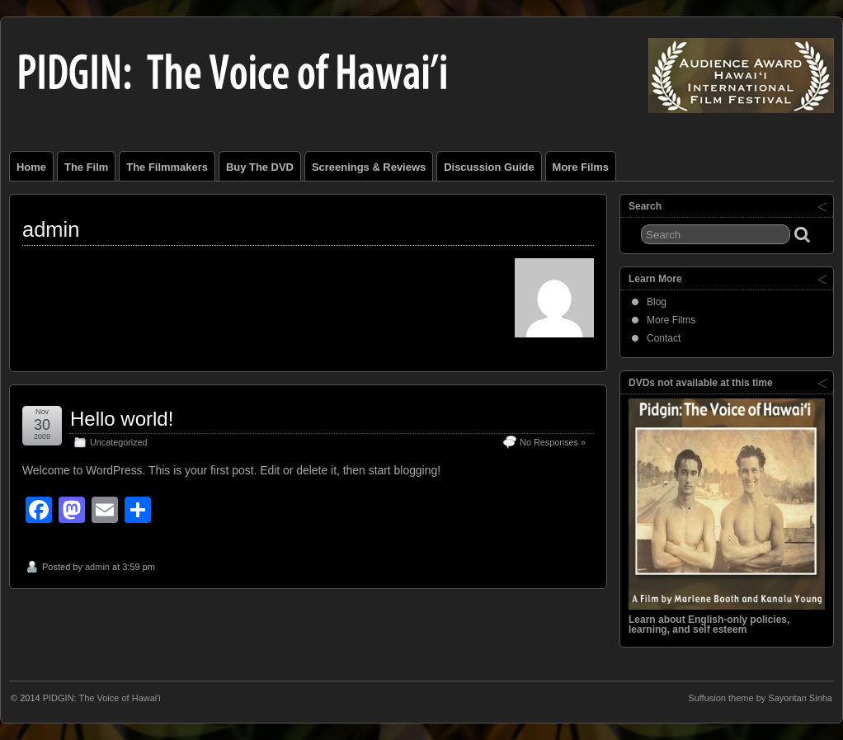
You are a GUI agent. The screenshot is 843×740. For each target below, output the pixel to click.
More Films (581, 167)
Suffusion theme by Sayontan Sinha (760, 698)
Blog (656, 302)
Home (31, 167)
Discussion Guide (489, 167)
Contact (664, 338)
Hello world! (121, 419)
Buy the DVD (260, 167)
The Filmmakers (167, 167)
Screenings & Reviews (369, 167)
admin (97, 567)
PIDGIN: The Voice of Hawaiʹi (102, 698)
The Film (86, 167)
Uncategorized (119, 442)
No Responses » (553, 442)
